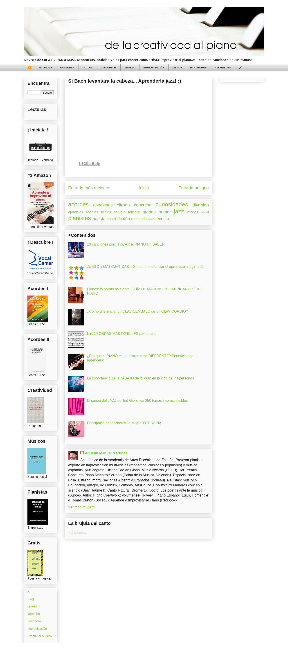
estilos (106, 212)
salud (151, 219)
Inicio (144, 187)
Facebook (34, 621)
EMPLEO (129, 67)
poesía (99, 218)
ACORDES (45, 67)
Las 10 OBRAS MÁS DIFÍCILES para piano (121, 334)
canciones (102, 205)
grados (149, 212)
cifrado (123, 205)
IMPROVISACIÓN (153, 67)
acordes (78, 204)
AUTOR (87, 67)
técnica (162, 218)
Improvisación (37, 628)
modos (192, 212)
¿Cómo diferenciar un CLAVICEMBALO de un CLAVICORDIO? (137, 311)
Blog (30, 599)
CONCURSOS (108, 67)
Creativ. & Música (39, 636)
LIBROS (177, 67)
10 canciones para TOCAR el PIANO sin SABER (125, 244)
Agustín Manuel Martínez (106, 453)
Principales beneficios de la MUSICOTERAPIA (124, 423)
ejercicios (75, 212)
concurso (142, 205)
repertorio (138, 219)
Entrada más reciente (88, 187)
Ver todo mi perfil (81, 507)
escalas (92, 212)
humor (165, 212)
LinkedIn (33, 606)
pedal (205, 212)
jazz (179, 211)
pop (110, 219)
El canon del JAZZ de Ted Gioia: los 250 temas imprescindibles (137, 400)
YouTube (33, 614)
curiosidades (172, 204)
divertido (200, 205)
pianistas (79, 218)
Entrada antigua (193, 187)
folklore (134, 212)
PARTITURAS (198, 67)
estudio (120, 212)
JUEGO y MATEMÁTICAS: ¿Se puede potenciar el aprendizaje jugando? (145, 267)
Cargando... (77, 533)
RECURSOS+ (223, 67)
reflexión (122, 218)
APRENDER (67, 67)
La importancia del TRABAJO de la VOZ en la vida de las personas (140, 378)
